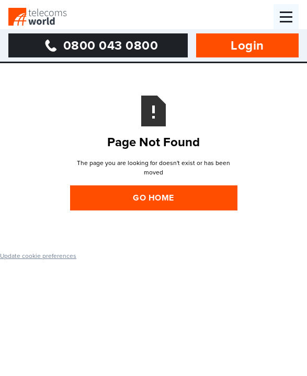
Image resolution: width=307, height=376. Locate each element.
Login (247, 45)
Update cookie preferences (38, 255)
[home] (37, 17)
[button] (286, 16)
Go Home (153, 198)
